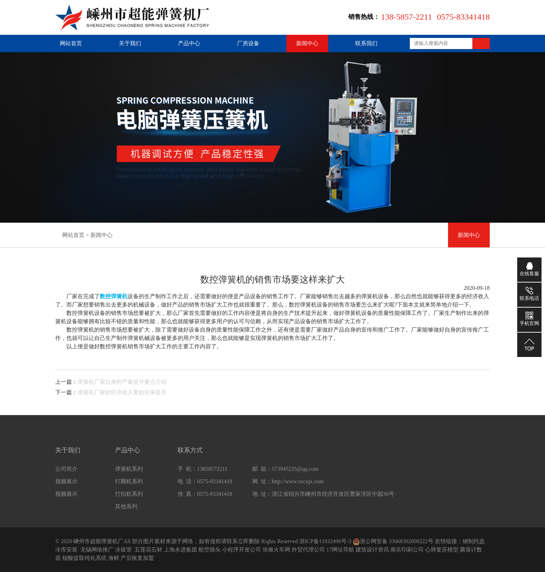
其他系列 (126, 510)
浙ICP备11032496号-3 (325, 541)
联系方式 (190, 453)
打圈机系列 (129, 484)
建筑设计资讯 (372, 550)
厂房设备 (248, 43)
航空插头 (209, 550)
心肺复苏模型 (441, 550)
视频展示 (66, 484)
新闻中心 (307, 43)
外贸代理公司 (308, 550)
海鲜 (113, 558)
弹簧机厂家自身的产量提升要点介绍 (122, 382)
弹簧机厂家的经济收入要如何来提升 (122, 392)
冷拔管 (123, 550)
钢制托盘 (474, 541)
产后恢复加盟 (137, 558)
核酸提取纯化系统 (84, 558)
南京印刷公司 (407, 550)
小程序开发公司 (241, 550)
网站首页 (71, 43)
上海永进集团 (180, 550)
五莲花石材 (148, 550)
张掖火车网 (276, 550)
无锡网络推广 (97, 550)
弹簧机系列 (129, 472)
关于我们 (130, 43)
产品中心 (189, 43)
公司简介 (66, 472)
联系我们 (366, 43)
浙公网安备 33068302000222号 (393, 541)
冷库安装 (66, 550)
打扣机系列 (129, 497)
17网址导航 (340, 550)
